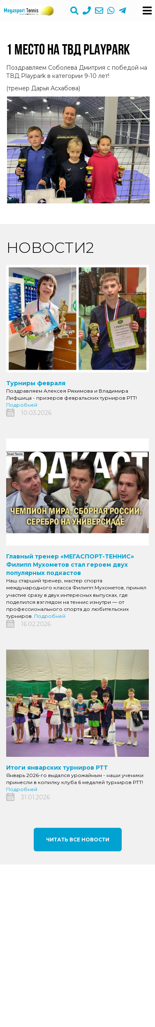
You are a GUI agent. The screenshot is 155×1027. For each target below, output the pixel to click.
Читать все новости (77, 839)
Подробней (21, 405)
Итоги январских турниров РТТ (57, 767)
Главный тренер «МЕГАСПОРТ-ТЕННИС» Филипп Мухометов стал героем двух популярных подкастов (70, 565)
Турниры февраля (35, 383)
